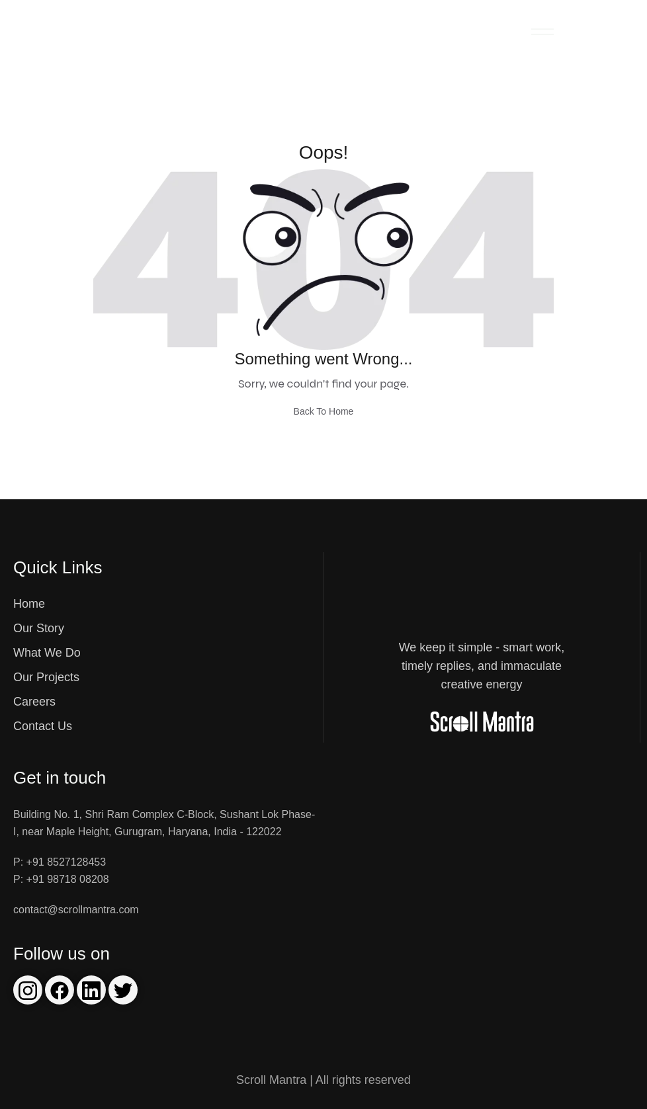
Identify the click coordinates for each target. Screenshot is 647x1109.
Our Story (38, 628)
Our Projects (46, 677)
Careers (34, 701)
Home (29, 603)
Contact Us (42, 726)
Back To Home (324, 411)
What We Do (47, 652)
